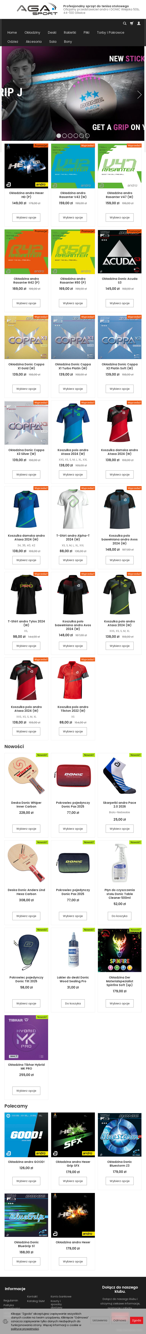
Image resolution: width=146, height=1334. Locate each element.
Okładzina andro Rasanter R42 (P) (26, 281)
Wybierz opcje (26, 217)
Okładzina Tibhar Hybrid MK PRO (26, 1066)
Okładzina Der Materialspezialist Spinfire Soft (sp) (119, 981)
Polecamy (16, 1106)
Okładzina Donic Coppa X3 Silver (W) (26, 452)
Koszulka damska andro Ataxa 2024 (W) (119, 452)
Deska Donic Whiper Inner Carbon (26, 805)
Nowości (14, 746)
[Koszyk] (131, 23)
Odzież (12, 41)
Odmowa (119, 1320)
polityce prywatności (25, 1329)
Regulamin (11, 1297)
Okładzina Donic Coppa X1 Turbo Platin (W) (73, 366)
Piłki (86, 32)
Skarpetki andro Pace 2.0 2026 (119, 805)
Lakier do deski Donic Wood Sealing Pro (73, 979)
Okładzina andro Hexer (73, 1242)
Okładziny (32, 32)
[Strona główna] (31, 9)
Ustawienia (100, 1320)
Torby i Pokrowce (110, 32)
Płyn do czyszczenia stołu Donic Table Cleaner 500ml (120, 894)
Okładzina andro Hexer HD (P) (26, 195)
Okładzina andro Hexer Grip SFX (73, 1164)
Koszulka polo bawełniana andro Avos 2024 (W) (120, 539)
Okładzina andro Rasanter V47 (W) (119, 195)
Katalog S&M (35, 1298)
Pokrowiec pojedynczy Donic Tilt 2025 (26, 979)
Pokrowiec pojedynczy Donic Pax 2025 (73, 805)
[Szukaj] (124, 23)
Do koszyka (119, 916)
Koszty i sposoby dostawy (56, 1301)
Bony (68, 41)
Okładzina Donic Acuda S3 (119, 281)
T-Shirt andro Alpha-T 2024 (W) (73, 537)
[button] (6, 95)
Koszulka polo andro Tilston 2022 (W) (73, 709)
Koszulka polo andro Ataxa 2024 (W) (73, 452)
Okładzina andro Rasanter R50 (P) (73, 281)
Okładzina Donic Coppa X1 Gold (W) (26, 366)
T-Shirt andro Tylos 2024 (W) (26, 623)
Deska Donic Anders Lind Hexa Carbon (26, 892)
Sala (52, 41)
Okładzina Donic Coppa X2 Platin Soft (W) (120, 366)
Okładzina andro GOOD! (26, 1162)
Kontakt (32, 1293)
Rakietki (70, 32)
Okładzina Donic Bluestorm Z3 (119, 1164)
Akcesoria (34, 41)
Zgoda (136, 1320)
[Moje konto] (138, 23)
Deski (52, 32)
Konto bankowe (61, 1293)
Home (12, 32)
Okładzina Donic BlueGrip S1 (26, 1244)
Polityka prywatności (12, 1303)
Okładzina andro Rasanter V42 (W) (73, 195)
